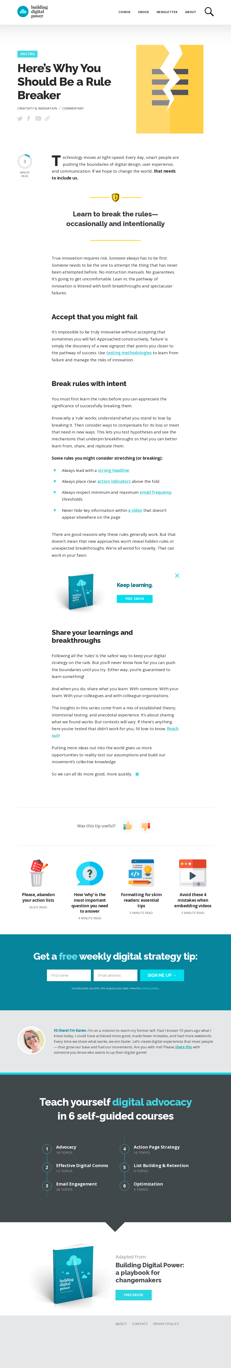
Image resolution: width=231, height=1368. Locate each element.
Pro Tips (27, 54)
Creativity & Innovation (37, 108)
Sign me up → (162, 975)
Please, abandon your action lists (38, 884)
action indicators (114, 481)
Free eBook (134, 598)
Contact (140, 1324)
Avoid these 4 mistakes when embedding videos (193, 887)
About (190, 12)
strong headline (113, 470)
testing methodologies (129, 353)
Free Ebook (133, 1295)
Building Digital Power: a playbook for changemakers (150, 1272)
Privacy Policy (166, 1324)
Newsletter (167, 12)
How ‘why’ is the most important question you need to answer (90, 889)
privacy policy (150, 988)
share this (183, 1046)
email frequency (156, 492)
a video (135, 510)
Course (124, 12)
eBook (143, 12)
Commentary (73, 108)
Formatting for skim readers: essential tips (141, 887)
